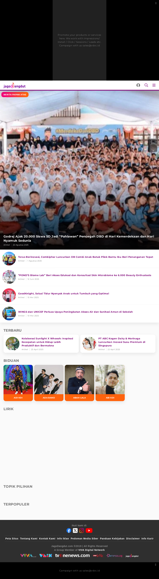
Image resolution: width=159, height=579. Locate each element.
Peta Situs (11, 538)
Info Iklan (63, 538)
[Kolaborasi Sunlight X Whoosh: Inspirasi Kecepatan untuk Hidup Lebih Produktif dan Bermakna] (41, 344)
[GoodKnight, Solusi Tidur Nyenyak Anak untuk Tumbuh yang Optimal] (79, 295)
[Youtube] (89, 530)
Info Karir (148, 538)
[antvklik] (98, 555)
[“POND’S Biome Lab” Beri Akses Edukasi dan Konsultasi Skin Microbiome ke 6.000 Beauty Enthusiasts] (79, 277)
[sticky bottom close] (156, 564)
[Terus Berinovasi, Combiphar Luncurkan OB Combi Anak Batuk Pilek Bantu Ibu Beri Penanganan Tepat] (79, 259)
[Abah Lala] (79, 383)
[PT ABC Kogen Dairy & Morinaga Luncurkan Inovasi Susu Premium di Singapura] (118, 344)
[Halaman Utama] (14, 85)
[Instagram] (81, 530)
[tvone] (72, 555)
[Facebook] (68, 530)
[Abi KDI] (110, 383)
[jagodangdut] (132, 555)
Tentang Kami (29, 538)
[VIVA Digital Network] (91, 550)
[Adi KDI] (18, 383)
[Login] (138, 85)
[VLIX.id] (45, 555)
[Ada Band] (49, 383)
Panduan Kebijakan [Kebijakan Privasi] (112, 538)
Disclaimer (133, 538)
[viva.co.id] (28, 555)
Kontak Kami (47, 538)
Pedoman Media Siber (84, 538)
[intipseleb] (114, 555)
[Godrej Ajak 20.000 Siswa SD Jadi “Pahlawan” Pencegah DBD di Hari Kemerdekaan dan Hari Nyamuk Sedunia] (79, 170)
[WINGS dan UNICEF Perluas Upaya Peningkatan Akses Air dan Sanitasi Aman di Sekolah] (79, 313)
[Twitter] (75, 530)
